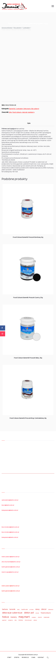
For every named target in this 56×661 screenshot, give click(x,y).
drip (10, 112)
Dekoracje (27, 109)
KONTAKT (41, 657)
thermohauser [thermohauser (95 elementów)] (28, 620)
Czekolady (26, 28)
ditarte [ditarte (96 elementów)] (37, 613)
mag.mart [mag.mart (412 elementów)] (24, 616)
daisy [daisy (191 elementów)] (37, 609)
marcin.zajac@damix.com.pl (10, 572)
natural (24, 112)
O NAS (33, 657)
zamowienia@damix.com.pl (10, 500)
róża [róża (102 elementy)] (15, 620)
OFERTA (16, 657)
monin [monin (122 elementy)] (40, 617)
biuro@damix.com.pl (8, 505)
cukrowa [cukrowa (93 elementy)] (31, 609)
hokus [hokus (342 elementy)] (5, 616)
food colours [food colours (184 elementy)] (46, 613)
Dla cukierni (17, 28)
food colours (16, 112)
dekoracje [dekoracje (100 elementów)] (50, 609)
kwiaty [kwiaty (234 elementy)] (14, 617)
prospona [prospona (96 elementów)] (10, 620)
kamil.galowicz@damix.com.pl (11, 567)
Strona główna (7, 28)
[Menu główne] (52, 6)
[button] (48, 658)
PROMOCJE (25, 657)
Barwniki (12, 109)
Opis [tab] (29, 123)
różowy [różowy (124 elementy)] (20, 620)
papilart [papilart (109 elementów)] (4, 620)
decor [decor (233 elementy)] (44, 609)
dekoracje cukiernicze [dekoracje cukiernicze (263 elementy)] (12, 612)
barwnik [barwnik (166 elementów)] (12, 609)
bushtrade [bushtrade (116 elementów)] (24, 609)
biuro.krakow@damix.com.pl (10, 527)
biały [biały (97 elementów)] (18, 609)
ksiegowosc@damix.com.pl (10, 510)
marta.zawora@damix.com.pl (10, 556)
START (9, 657)
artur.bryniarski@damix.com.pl (11, 561)
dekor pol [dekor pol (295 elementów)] (29, 612)
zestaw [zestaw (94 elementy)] (35, 620)
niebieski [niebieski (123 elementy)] (46, 617)
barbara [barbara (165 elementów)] (5, 609)
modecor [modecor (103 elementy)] (34, 617)
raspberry (31, 112)
